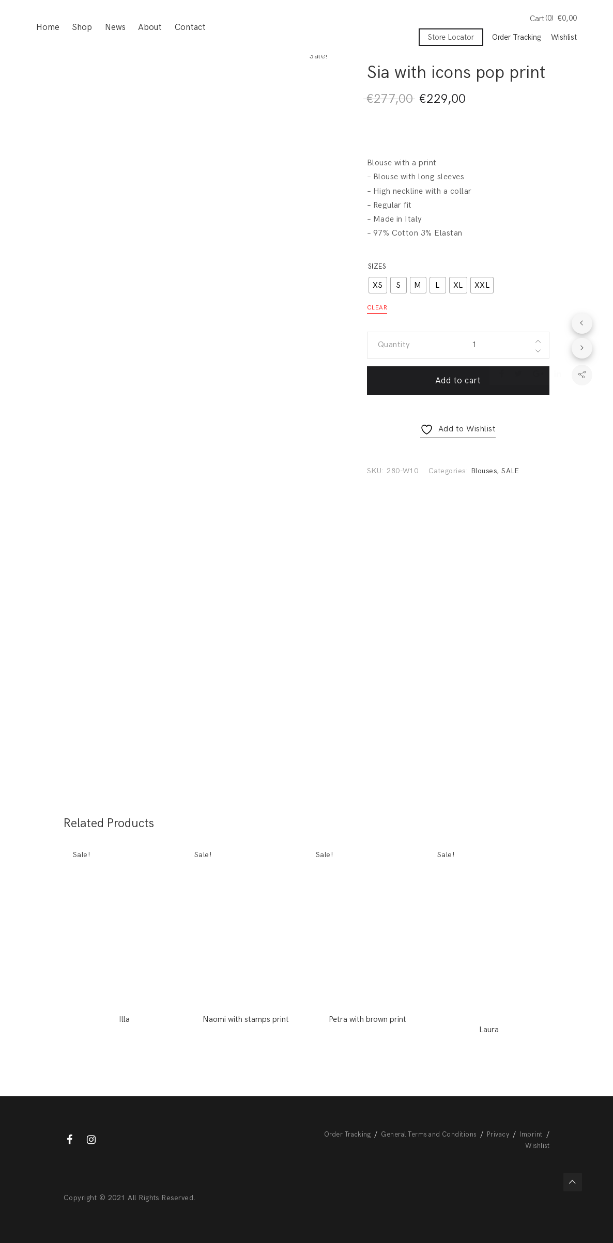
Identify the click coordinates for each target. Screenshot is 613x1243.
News (115, 28)
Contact (190, 28)
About (150, 28)
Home (47, 28)
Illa (124, 1019)
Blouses (484, 471)
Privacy (498, 1134)
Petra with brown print (367, 1019)
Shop (82, 28)
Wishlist (564, 37)
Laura (489, 1030)
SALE (510, 471)
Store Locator (451, 37)
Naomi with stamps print (246, 1019)
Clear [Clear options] (377, 308)
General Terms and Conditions (428, 1134)
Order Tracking (516, 37)
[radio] (378, 285)
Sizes (377, 266)
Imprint (530, 1134)
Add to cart (458, 381)
